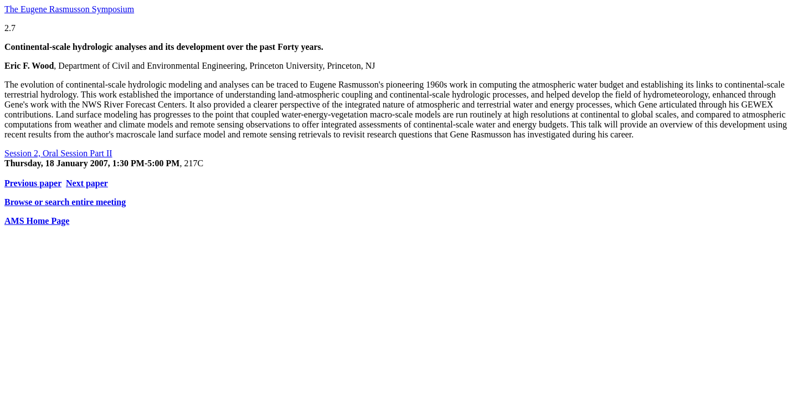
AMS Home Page (36, 221)
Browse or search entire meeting (65, 202)
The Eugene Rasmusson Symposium (69, 9)
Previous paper (32, 183)
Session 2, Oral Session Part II (58, 153)
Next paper (87, 183)
